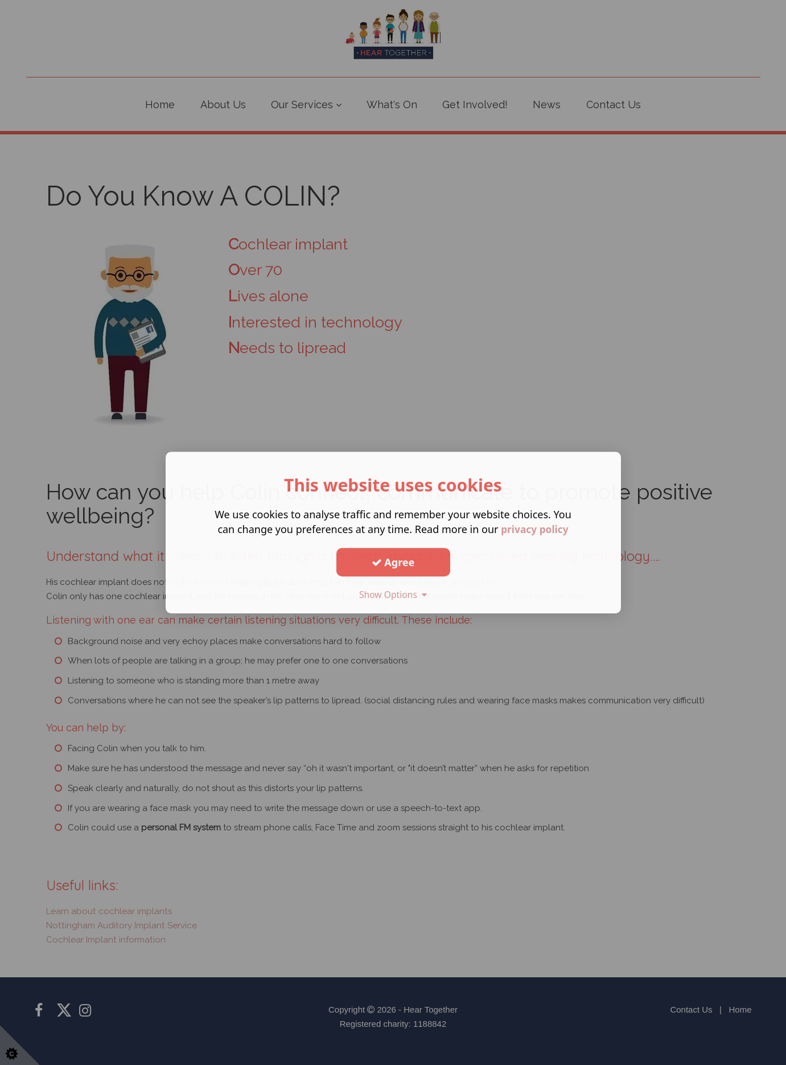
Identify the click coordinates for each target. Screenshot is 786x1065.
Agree (393, 562)
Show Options (393, 594)
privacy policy (535, 529)
